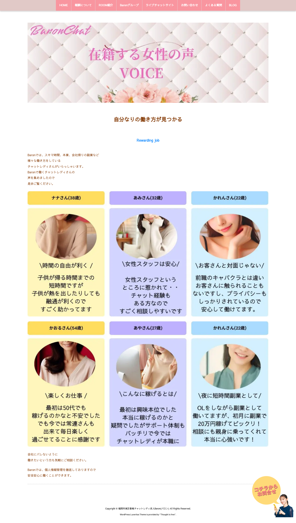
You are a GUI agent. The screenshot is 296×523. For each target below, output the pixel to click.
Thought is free (168, 514)
